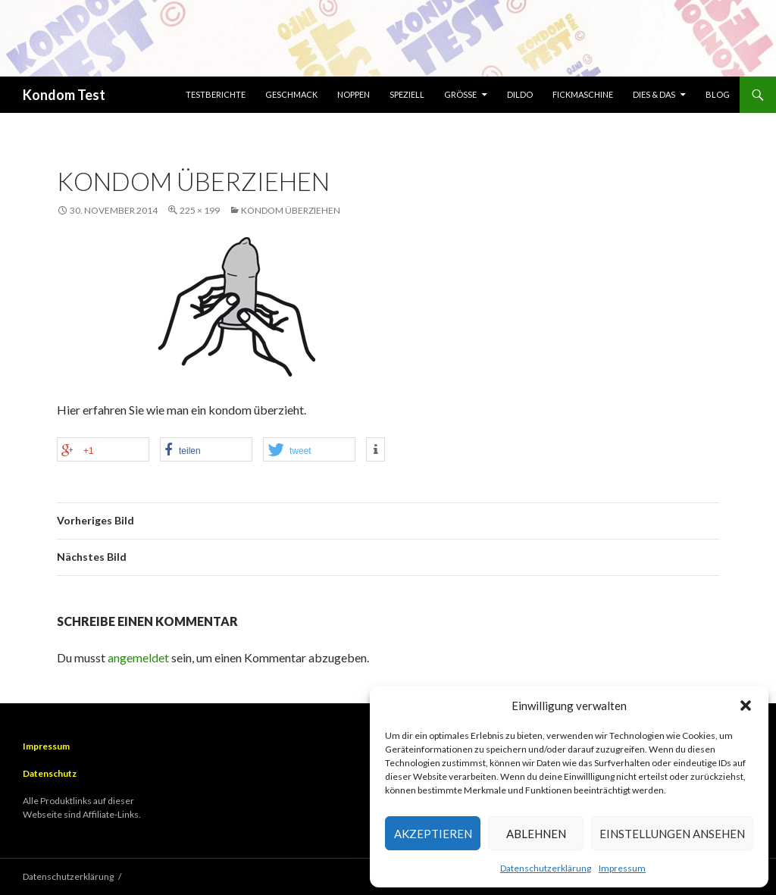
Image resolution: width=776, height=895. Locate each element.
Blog (718, 94)
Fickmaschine (582, 94)
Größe (460, 94)
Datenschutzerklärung (545, 868)
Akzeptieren (433, 833)
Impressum (622, 868)
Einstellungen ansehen (672, 833)
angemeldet (138, 657)
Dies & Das (654, 94)
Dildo (520, 94)
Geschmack (291, 94)
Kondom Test (64, 94)
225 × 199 (200, 210)
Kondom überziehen (290, 210)
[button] (745, 705)
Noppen (353, 94)
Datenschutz (50, 773)
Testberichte (216, 94)
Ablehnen (536, 833)
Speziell (407, 94)
